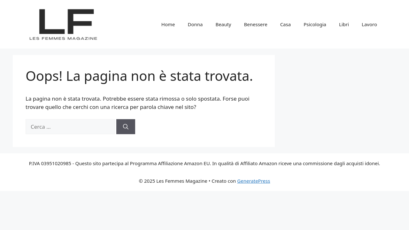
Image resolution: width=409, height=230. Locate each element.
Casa (285, 24)
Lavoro (369, 24)
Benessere (255, 24)
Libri (344, 24)
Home (168, 24)
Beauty (223, 24)
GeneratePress (253, 181)
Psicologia (315, 24)
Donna (195, 24)
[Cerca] (125, 126)
